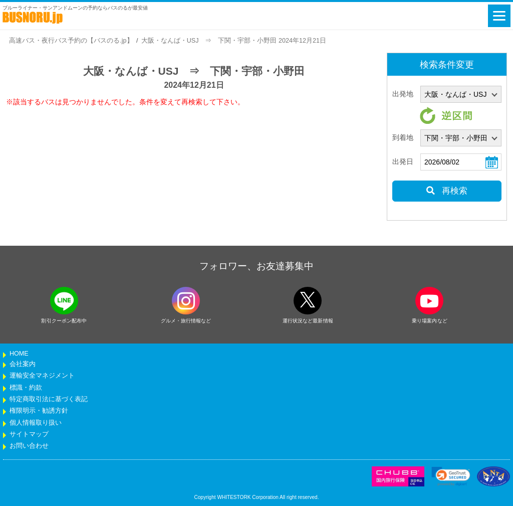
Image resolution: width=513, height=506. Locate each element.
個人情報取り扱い (36, 422)
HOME (19, 353)
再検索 (446, 191)
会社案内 (23, 364)
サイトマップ (29, 434)
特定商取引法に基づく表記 (49, 399)
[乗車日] (460, 162)
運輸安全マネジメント (42, 375)
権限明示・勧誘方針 (39, 410)
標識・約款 (26, 387)
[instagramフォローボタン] (186, 300)
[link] (451, 476)
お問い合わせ (29, 445)
